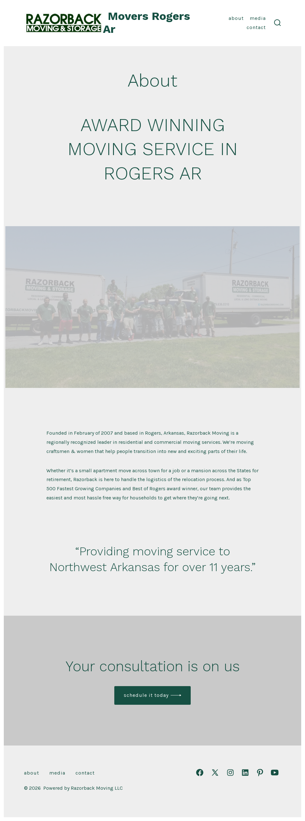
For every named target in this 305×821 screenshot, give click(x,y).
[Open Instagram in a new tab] (230, 772)
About (236, 18)
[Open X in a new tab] (215, 772)
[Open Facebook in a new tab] (199, 772)
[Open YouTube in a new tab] (274, 772)
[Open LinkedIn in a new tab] (245, 772)
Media (258, 18)
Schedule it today (146, 695)
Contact (256, 27)
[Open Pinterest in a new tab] (260, 772)
